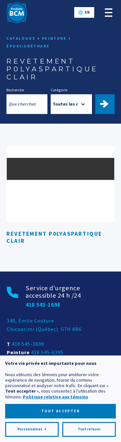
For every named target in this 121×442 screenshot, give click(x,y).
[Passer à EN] (84, 12)
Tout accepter (60, 391)
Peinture (54, 38)
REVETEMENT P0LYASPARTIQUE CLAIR (54, 237)
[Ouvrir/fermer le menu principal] (108, 12)
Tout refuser (89, 409)
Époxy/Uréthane (28, 46)
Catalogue (20, 38)
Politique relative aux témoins (55, 377)
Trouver (108, 104)
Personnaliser (31, 410)
